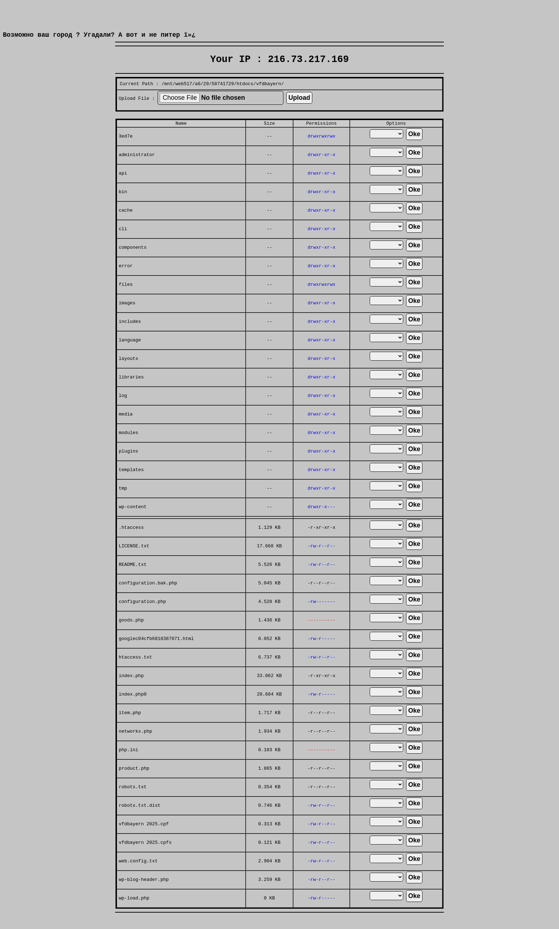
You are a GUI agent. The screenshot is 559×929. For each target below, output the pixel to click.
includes (130, 335)
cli (123, 242)
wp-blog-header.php (144, 893)
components (133, 261)
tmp (123, 502)
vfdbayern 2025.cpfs (145, 856)
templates (131, 483)
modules (128, 446)
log (123, 409)
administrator (137, 168)
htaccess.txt (135, 670)
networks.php (135, 745)
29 (206, 94)
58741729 (223, 94)
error (126, 279)
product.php (134, 782)
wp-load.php (134, 911)
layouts (128, 372)
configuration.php (142, 615)
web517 (183, 94)
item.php (130, 726)
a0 (198, 94)
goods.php (131, 633)
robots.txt (133, 800)
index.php (131, 689)
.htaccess (131, 541)
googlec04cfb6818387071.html (156, 652)
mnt (168, 94)
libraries (131, 390)
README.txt (133, 578)
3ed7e (126, 149)
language (130, 353)
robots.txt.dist (139, 819)
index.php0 (133, 708)
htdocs (245, 94)
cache (126, 224)
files (126, 298)
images (127, 316)
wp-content (133, 520)
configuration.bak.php (148, 596)
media (126, 427)
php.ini (128, 763)
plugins (128, 464)
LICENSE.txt (134, 559)
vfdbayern (268, 94)
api (123, 187)
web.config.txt (138, 874)
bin (123, 205)
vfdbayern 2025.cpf (144, 837)
